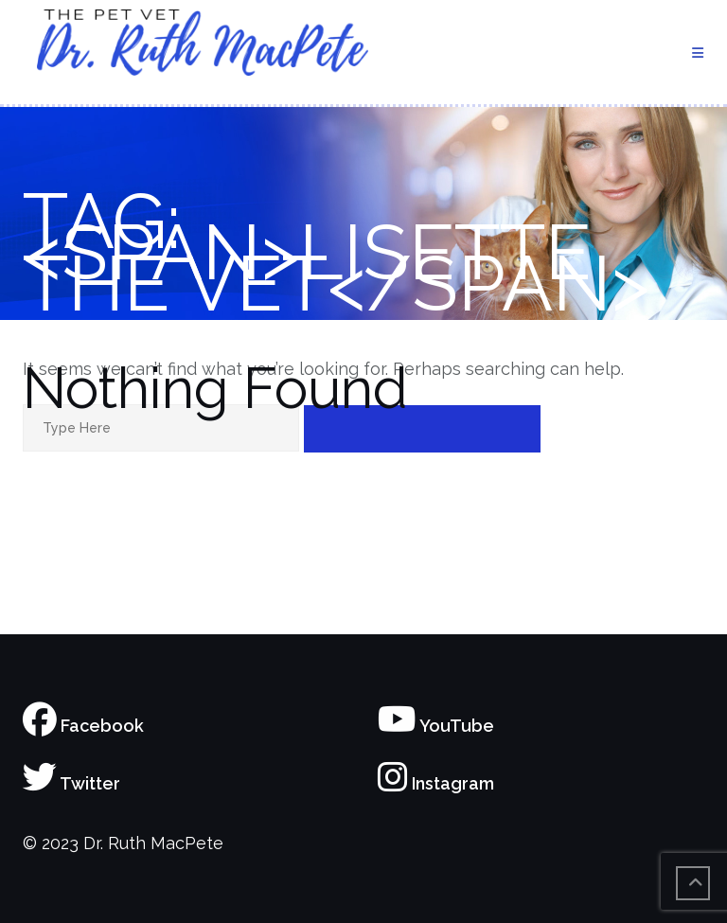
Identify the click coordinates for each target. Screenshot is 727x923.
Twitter (71, 783)
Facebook (83, 726)
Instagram (436, 783)
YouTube (436, 726)
